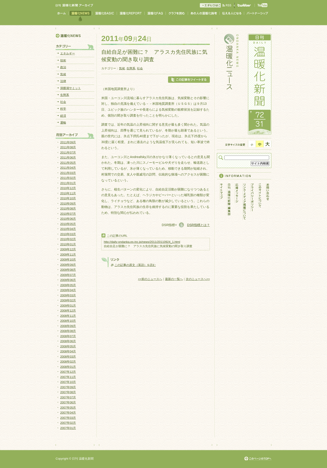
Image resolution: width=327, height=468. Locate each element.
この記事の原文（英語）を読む (135, 265)
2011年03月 (68, 173)
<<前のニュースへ (150, 279)
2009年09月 (68, 264)
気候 (122, 68)
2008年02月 (68, 361)
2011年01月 (68, 183)
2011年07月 (68, 152)
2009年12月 (68, 249)
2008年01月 (68, 366)
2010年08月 (68, 208)
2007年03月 (68, 417)
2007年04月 (68, 412)
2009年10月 (68, 259)
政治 (63, 67)
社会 (140, 68)
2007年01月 (68, 428)
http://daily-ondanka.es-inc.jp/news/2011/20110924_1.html (142, 242)
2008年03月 (68, 356)
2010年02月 (68, 239)
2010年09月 (68, 203)
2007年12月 (68, 371)
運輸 (63, 122)
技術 (63, 60)
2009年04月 (68, 290)
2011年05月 (68, 162)
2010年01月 (68, 244)
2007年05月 (68, 407)
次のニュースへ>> (198, 279)
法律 (63, 81)
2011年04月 (68, 167)
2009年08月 (68, 269)
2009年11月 (68, 254)
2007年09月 (68, 387)
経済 (63, 115)
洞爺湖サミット (70, 88)
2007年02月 (68, 422)
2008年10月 (68, 320)
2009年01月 (68, 305)
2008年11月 (68, 315)
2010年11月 (68, 193)
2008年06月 (68, 341)
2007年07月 (68, 397)
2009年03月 (68, 295)
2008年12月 (68, 310)
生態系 (130, 68)
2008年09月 (68, 326)
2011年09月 (68, 142)
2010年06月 (68, 218)
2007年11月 (68, 377)
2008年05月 (68, 346)
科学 (63, 108)
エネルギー (67, 53)
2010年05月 (68, 224)
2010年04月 (68, 229)
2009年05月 (68, 285)
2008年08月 (68, 331)
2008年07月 (68, 336)
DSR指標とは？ (198, 225)
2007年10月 (68, 382)
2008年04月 (68, 351)
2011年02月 (68, 178)
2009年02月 (68, 300)
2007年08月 (68, 392)
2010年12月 (68, 188)
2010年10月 (68, 198)
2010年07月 (68, 213)
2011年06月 (68, 157)
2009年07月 (68, 275)
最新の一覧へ (174, 279)
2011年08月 (68, 147)
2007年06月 (68, 402)
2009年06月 (68, 280)
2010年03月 (68, 234)
